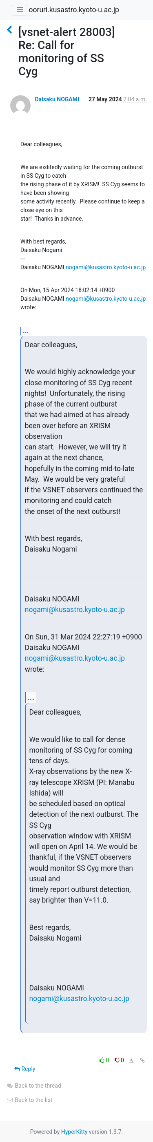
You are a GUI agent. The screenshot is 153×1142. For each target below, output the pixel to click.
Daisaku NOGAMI (57, 99)
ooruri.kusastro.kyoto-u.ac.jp (74, 10)
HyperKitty (74, 1132)
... (26, 331)
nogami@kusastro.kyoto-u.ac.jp (106, 267)
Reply (24, 1069)
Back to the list (29, 1100)
